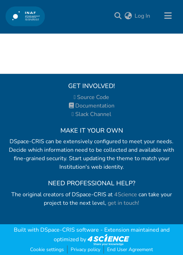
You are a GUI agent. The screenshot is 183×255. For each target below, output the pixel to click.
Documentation (91, 106)
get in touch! (123, 203)
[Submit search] (117, 16)
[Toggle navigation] (168, 16)
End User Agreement (130, 249)
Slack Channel (91, 114)
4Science (125, 194)
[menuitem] (128, 16)
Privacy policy (85, 249)
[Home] (25, 16)
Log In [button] (143, 16)
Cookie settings (47, 249)
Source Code (92, 97)
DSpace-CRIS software (69, 230)
